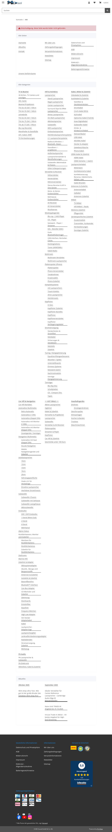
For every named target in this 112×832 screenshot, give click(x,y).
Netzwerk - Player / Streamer (55, 224)
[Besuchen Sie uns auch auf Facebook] (18, 816)
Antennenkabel (80, 189)
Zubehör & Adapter (26, 562)
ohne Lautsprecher (55, 295)
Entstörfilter (26, 604)
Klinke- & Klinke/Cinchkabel (81, 129)
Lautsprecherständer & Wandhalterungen (57, 158)
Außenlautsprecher (55, 153)
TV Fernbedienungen (27, 138)
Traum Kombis (53, 291)
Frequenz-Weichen (28, 611)
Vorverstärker (53, 178)
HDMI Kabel (78, 157)
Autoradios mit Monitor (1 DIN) (30, 422)
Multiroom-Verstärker (56, 257)
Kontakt (21, 51)
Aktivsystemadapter (29, 565)
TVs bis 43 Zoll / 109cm (27, 108)
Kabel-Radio (52, 251)
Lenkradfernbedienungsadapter (33, 636)
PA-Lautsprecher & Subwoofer (26, 658)
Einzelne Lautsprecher (30, 487)
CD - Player (52, 220)
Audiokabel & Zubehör (80, 98)
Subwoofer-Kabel (80, 125)
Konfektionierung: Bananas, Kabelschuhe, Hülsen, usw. (83, 177)
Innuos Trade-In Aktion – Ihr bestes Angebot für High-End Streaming (56, 717)
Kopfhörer (49, 301)
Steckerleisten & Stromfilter (54, 332)
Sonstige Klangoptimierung (55, 377)
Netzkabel (51, 337)
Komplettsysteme (51, 284)
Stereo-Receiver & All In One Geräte (57, 186)
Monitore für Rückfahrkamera (27, 541)
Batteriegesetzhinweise (80, 69)
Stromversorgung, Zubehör (28, 644)
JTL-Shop (100, 829)
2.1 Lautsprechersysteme (57, 138)
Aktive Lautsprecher (52, 405)
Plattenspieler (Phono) (53, 264)
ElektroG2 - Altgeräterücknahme (79, 63)
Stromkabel (78, 108)
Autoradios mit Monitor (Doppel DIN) (30, 428)
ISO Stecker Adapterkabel (26, 619)
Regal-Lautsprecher (55, 102)
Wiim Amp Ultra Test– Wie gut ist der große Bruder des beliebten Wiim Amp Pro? (30, 693)
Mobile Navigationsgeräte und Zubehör (30, 451)
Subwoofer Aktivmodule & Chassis (57, 163)
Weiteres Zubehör (78, 210)
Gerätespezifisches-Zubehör (82, 217)
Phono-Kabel (79, 151)
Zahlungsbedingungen (54, 47)
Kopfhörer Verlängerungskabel (55, 323)
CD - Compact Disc (55, 392)
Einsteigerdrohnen (81, 408)
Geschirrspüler (77, 411)
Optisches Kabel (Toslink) (84, 118)
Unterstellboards (54, 363)
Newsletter (49, 56)
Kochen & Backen (78, 418)
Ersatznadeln (53, 278)
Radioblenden (26, 640)
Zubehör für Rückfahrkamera (27, 550)
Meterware (78, 168)
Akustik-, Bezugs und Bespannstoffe (29, 570)
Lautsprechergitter (28, 633)
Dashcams (23, 555)
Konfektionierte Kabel (82, 171)
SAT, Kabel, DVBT (25, 135)
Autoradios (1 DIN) (28, 415)
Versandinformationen (53, 51)
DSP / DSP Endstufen (29, 514)
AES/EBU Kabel (80, 141)
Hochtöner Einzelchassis (30, 490)
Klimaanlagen (76, 415)
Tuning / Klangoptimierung (55, 353)
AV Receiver (52, 203)
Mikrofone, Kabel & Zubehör (30, 667)
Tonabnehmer (53, 274)
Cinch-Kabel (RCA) (81, 111)
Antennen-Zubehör (81, 196)
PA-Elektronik (24, 663)
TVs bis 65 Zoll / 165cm (27, 118)
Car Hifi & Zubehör (52, 438)
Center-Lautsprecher (56, 105)
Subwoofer (52, 125)
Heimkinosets (53, 298)
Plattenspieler (53, 268)
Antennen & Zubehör (79, 186)
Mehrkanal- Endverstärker (53, 198)
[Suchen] (107, 10)
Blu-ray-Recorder (25, 128)
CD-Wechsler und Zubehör (28, 593)
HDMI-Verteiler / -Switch (83, 161)
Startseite (22, 43)
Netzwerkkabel (80, 134)
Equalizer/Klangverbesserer (58, 356)
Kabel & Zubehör (51, 411)
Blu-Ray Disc (52, 386)
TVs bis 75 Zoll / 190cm (27, 121)
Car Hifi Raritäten (25, 405)
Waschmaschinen (78, 425)
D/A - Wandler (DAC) (55, 229)
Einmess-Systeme (54, 366)
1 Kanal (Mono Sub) (28, 517)
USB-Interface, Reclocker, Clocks (57, 239)
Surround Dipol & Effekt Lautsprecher (57, 110)
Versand (45, 823)
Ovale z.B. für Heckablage (26, 482)
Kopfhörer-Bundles (55, 312)
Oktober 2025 (24, 685)
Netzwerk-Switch (54, 370)
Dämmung (25, 597)
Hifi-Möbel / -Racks (81, 206)
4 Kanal (24, 524)
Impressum (75, 58)
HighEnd (48, 408)
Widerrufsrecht (77, 54)
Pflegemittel (78, 213)
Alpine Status (24, 531)
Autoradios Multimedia (27, 408)
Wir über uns (50, 43)
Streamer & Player (52, 432)
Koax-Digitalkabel (81, 121)
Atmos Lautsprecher (55, 114)
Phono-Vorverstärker (56, 271)
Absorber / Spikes (54, 360)
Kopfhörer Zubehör (55, 308)
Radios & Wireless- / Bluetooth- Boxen (55, 142)
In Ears (50, 305)
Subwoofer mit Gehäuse (30, 500)
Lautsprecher (50, 95)
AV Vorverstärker (54, 206)
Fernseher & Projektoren (54, 415)
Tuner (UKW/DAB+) (55, 247)
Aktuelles (22, 47)
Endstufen (23, 511)
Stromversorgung (51, 328)
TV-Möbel (77, 203)
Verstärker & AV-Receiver (54, 425)
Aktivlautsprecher (54, 121)
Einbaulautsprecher (55, 131)
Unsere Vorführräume (27, 73)
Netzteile (51, 346)
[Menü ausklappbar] (3, 1)
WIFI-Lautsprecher (55, 128)
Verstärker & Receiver (53, 172)
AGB (72, 49)
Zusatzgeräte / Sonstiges (30, 433)
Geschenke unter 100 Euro (55, 442)
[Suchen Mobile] (53, 10)
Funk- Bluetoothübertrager (56, 233)
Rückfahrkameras (28, 546)
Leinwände (23, 114)
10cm (23, 461)
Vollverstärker (53, 175)
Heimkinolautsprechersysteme (59, 135)
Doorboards (26, 601)
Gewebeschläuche (81, 147)
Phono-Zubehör (54, 281)
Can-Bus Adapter (28, 588)
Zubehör (51, 349)
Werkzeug (25, 649)
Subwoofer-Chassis (28, 497)
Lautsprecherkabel (78, 164)
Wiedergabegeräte (52, 213)
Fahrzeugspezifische (29, 478)
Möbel (73, 200)
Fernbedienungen (81, 227)
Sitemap (48, 60)
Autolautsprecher (25, 457)
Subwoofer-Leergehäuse (30, 504)
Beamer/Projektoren (26, 104)
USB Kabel (78, 137)
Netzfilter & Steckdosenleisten (81, 103)
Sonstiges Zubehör (81, 230)
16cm (23, 471)
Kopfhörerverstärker (56, 318)
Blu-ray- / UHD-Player (56, 216)
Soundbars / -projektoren (53, 148)
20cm (23, 474)
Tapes (50, 396)
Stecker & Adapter (81, 144)
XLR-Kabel (78, 114)
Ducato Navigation (28, 446)
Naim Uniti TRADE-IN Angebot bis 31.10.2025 (54, 707)
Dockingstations (54, 244)
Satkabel (77, 193)
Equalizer (25, 608)
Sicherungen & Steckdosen (53, 341)
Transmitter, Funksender (83, 223)
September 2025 (51, 685)
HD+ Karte (22, 101)
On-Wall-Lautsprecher (56, 118)
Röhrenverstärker (54, 182)
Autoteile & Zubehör (29, 578)
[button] (89, 2)
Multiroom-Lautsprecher (57, 261)
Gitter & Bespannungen (57, 168)
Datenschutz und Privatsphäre (78, 44)
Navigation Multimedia (27, 436)
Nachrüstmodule (54, 373)
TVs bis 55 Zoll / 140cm (27, 111)
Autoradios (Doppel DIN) (30, 418)
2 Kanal (24, 521)
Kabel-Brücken (79, 183)
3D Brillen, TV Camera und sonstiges (29, 96)
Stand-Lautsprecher (55, 98)
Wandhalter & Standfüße (28, 131)
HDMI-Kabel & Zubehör (80, 154)
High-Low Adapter (28, 614)
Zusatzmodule (79, 220)
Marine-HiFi (23, 559)
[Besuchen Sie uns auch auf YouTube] (23, 816)
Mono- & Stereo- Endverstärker (54, 192)
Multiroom (49, 254)
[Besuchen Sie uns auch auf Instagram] (29, 816)
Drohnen (74, 405)
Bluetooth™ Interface (29, 585)
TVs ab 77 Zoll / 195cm (27, 125)
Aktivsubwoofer (27, 507)
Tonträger (49, 382)
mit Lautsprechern (55, 288)
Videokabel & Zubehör (79, 95)
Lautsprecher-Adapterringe (26, 628)
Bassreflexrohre (27, 581)
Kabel (23, 624)
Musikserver (52, 209)
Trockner (74, 421)
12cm (23, 464)
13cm (23, 468)
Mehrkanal (25, 528)
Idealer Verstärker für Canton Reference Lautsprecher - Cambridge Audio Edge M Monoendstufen (55, 696)
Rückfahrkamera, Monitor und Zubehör (28, 535)
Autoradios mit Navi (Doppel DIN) (29, 441)
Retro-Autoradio (27, 411)
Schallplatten (53, 389)
